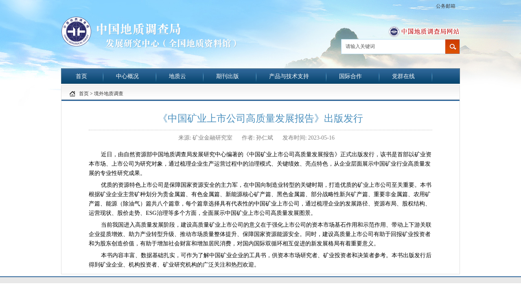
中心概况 (127, 76)
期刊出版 (227, 76)
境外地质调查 (108, 93)
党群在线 (403, 76)
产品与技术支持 (289, 76)
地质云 (177, 76)
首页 (81, 76)
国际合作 (350, 76)
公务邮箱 (445, 6)
